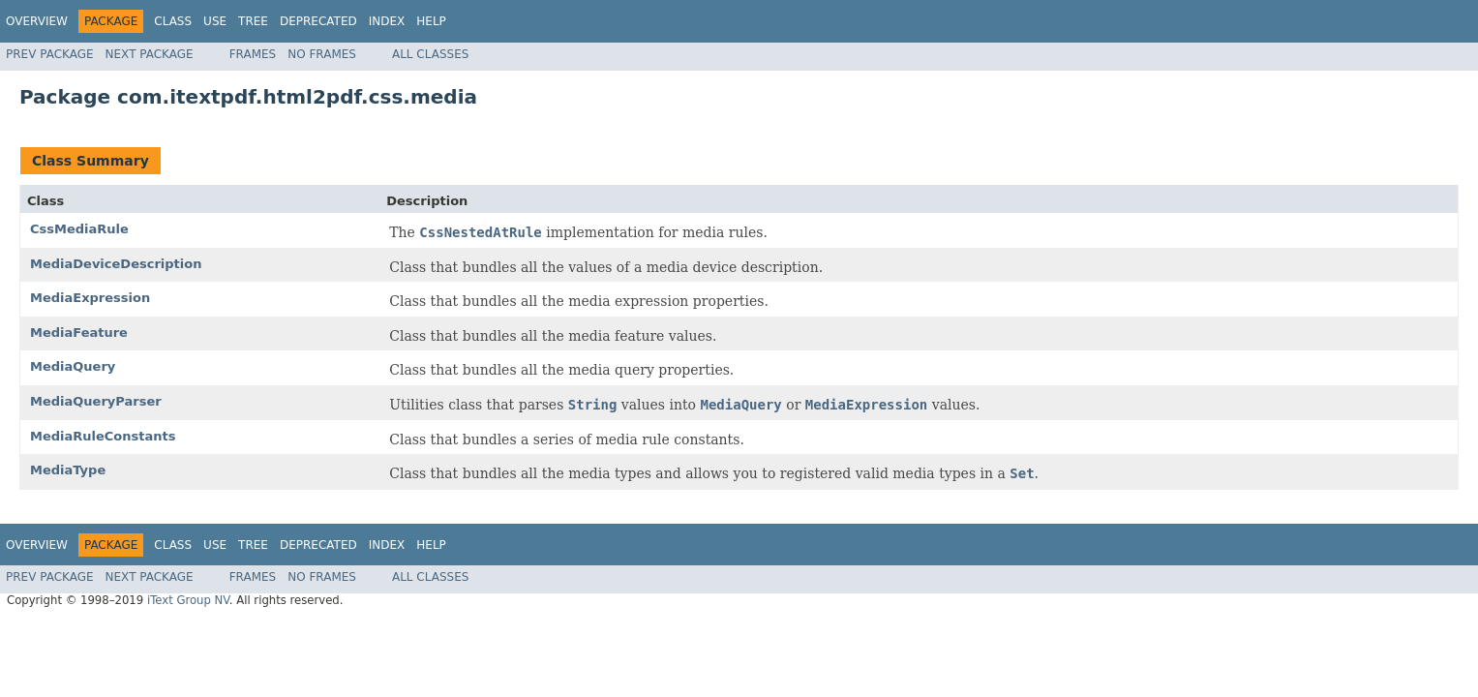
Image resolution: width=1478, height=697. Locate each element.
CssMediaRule (79, 229)
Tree (253, 21)
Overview (37, 21)
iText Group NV (188, 600)
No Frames (321, 54)
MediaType (68, 470)
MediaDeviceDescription (115, 264)
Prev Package (50, 54)
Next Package (150, 54)
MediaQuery (72, 366)
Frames (253, 54)
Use (214, 21)
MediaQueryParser (96, 401)
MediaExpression (90, 297)
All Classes (430, 54)
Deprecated (318, 21)
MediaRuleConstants (102, 436)
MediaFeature (79, 332)
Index (387, 21)
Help (431, 21)
